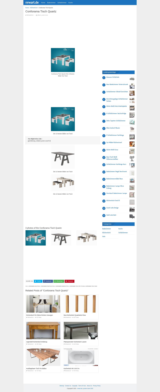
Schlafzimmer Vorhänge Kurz (116, 164)
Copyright (74, 385)
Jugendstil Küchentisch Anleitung (36, 342)
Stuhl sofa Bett (111, 215)
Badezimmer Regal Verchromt (116, 171)
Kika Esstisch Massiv (113, 128)
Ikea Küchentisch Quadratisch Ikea (75, 315)
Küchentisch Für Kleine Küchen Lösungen (39, 315)
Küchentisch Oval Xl (113, 200)
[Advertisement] (62, 32)
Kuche (70, 2)
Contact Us (68, 385)
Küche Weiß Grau (112, 150)
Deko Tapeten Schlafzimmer (115, 121)
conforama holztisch (34, 286)
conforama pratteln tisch (48, 286)
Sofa (103, 236)
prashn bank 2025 (88, 388)
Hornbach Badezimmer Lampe (116, 193)
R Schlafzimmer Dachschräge (116, 113)
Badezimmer (51, 2)
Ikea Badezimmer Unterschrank (117, 84)
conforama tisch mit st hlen (77, 286)
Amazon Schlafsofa (112, 77)
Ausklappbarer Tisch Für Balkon (36, 368)
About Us (89, 385)
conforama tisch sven (91, 286)
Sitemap (61, 385)
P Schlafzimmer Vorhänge (115, 135)
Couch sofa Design (112, 208)
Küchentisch (30, 15)
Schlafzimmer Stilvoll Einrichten (117, 92)
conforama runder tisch (62, 286)
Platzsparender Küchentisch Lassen (75, 342)
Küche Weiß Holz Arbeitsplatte (116, 106)
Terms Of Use (82, 385)
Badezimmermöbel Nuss (114, 179)
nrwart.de (32, 2)
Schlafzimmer (62, 2)
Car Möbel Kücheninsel (114, 142)
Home (43, 2)
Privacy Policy (97, 385)
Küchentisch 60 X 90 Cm (71, 368)
